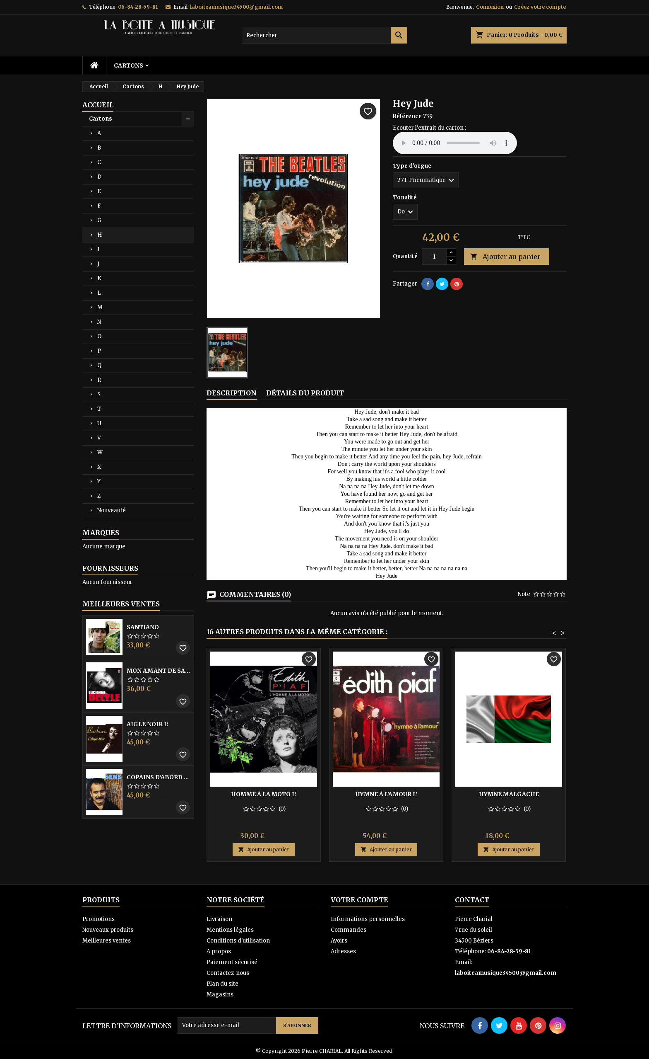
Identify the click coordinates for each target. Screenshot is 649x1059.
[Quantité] (434, 256)
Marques (100, 532)
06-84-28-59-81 (138, 7)
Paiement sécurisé (232, 962)
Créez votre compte (540, 7)
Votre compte (359, 900)
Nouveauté (111, 510)
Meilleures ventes (106, 940)
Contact (472, 900)
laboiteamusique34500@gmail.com (236, 7)
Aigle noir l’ (147, 724)
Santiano (143, 627)
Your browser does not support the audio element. (455, 143)
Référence (407, 116)
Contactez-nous (228, 973)
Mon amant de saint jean (158, 670)
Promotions (98, 919)
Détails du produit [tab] (305, 393)
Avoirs (339, 940)
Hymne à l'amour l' (386, 794)
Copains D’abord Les (158, 777)
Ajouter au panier (505, 256)
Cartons (128, 65)
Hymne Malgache (509, 794)
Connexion (490, 7)
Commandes (348, 929)
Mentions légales (230, 929)
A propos (219, 951)
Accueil (97, 105)
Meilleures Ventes (121, 604)
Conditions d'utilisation (238, 940)
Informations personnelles (368, 919)
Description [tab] (232, 393)
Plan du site (222, 983)
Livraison (219, 919)
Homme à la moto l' (263, 794)
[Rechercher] (324, 35)
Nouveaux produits (107, 929)
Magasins (220, 994)
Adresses (343, 951)
